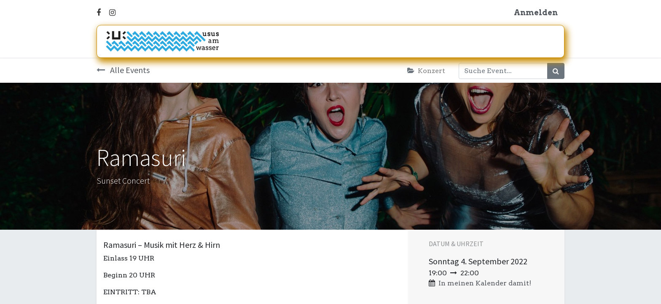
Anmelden (536, 12)
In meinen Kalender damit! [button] (484, 283)
